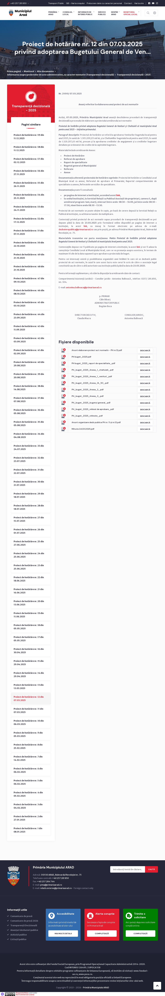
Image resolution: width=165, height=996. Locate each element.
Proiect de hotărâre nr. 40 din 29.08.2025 (29, 364)
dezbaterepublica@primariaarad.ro (76, 229)
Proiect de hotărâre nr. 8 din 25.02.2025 (28, 746)
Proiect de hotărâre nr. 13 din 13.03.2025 (29, 687)
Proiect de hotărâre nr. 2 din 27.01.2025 (28, 818)
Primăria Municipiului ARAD (96, 987)
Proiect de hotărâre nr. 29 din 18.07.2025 (29, 495)
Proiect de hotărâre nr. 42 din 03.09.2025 (29, 340)
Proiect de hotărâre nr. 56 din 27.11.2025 (29, 172)
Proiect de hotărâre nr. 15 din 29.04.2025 (29, 663)
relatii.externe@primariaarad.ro (56, 888)
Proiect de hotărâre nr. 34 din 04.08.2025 (29, 435)
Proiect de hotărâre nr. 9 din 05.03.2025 (28, 734)
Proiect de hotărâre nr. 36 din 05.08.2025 (29, 412)
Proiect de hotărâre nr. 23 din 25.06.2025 (29, 567)
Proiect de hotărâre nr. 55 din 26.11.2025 (29, 184)
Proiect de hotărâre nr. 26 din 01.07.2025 (29, 531)
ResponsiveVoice (22, 993)
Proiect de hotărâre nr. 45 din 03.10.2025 (29, 304)
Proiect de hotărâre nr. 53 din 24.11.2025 (29, 208)
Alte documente (45, 71)
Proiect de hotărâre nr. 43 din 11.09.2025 (29, 328)
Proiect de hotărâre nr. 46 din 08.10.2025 (29, 292)
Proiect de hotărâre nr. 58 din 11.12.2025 (29, 149)
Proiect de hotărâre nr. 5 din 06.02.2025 (28, 782)
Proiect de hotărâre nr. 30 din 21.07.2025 (29, 483)
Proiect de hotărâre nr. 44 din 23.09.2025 (29, 316)
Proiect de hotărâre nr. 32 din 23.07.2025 (29, 459)
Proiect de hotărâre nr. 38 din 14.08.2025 (29, 388)
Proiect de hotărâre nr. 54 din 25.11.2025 (29, 196)
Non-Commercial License (25, 995)
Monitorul (29, 71)
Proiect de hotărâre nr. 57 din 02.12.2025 (29, 161)
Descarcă (145, 350)
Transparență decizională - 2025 (134, 74)
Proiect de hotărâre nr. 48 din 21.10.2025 (29, 268)
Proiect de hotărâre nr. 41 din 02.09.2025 (29, 352)
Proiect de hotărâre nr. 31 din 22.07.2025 (29, 471)
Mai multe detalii (63, 933)
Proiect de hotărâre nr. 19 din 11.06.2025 (29, 615)
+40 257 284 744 (46, 881)
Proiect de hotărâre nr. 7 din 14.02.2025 (28, 758)
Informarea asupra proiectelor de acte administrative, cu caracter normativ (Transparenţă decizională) (60, 74)
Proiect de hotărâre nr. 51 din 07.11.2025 (29, 232)
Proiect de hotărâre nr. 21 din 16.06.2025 (29, 591)
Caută (151, 869)
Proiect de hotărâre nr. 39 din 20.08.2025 (29, 376)
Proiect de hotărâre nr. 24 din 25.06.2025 (29, 555)
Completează (102, 933)
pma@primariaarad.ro (51, 885)
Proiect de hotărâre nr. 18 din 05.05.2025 (29, 627)
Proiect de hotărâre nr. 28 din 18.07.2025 (29, 507)
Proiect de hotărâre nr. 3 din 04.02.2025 (28, 806)
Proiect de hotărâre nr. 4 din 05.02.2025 (28, 794)
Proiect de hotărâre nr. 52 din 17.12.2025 (29, 220)
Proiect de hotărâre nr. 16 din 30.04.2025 (29, 651)
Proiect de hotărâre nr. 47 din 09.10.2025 (29, 280)
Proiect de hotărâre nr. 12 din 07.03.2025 (29, 698)
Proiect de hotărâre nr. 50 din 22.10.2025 (29, 244)
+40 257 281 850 (18, 3)
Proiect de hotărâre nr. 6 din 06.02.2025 (28, 770)
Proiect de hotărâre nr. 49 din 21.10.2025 (29, 256)
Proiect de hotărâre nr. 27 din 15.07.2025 (29, 519)
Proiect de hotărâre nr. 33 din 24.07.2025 (29, 447)
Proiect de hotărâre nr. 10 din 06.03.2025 (29, 722)
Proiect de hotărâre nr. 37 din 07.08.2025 (29, 400)
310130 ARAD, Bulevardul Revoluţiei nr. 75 (61, 874)
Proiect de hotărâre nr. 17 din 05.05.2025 (29, 639)
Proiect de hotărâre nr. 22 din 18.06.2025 (29, 579)
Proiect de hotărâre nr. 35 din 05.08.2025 (29, 424)
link (118, 195)
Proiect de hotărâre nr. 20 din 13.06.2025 (29, 603)
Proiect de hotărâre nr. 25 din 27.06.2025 (29, 543)
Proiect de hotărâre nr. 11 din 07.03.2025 (28, 710)
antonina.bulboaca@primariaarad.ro (84, 287)
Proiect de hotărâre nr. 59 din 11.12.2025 (29, 137)
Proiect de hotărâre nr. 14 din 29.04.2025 (29, 675)
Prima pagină (14, 71)
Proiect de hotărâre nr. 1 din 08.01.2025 (28, 830)
